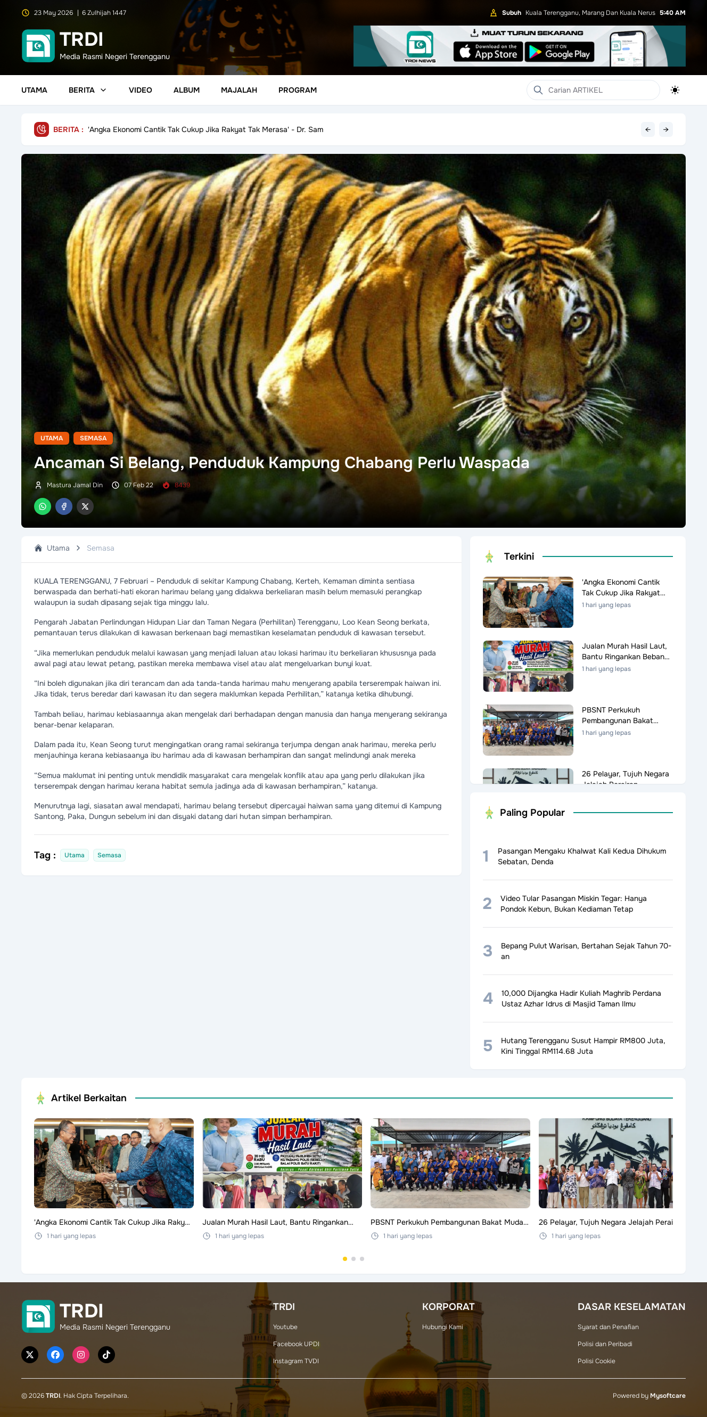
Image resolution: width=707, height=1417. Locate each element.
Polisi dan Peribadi (605, 1344)
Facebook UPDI (296, 1344)
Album (187, 90)
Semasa (93, 438)
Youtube (285, 1327)
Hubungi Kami (442, 1327)
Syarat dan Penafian (608, 1327)
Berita (88, 90)
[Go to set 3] (362, 1259)
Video (140, 90)
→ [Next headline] (666, 129)
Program (297, 90)
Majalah (239, 90)
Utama (34, 90)
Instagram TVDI (296, 1361)
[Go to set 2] (353, 1259)
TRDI (53, 1395)
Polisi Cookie (596, 1361)
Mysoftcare (668, 1395)
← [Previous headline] (648, 129)
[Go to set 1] (345, 1259)
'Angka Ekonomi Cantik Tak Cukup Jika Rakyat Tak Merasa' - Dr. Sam (205, 129)
